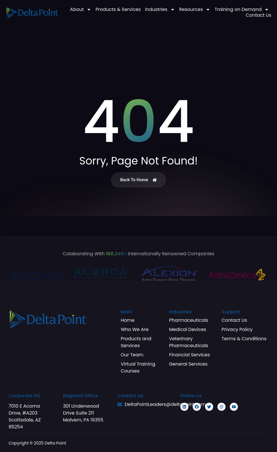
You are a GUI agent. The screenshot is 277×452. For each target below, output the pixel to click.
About (80, 9)
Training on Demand (242, 9)
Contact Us (258, 15)
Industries (160, 9)
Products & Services (118, 9)
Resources (194, 9)
